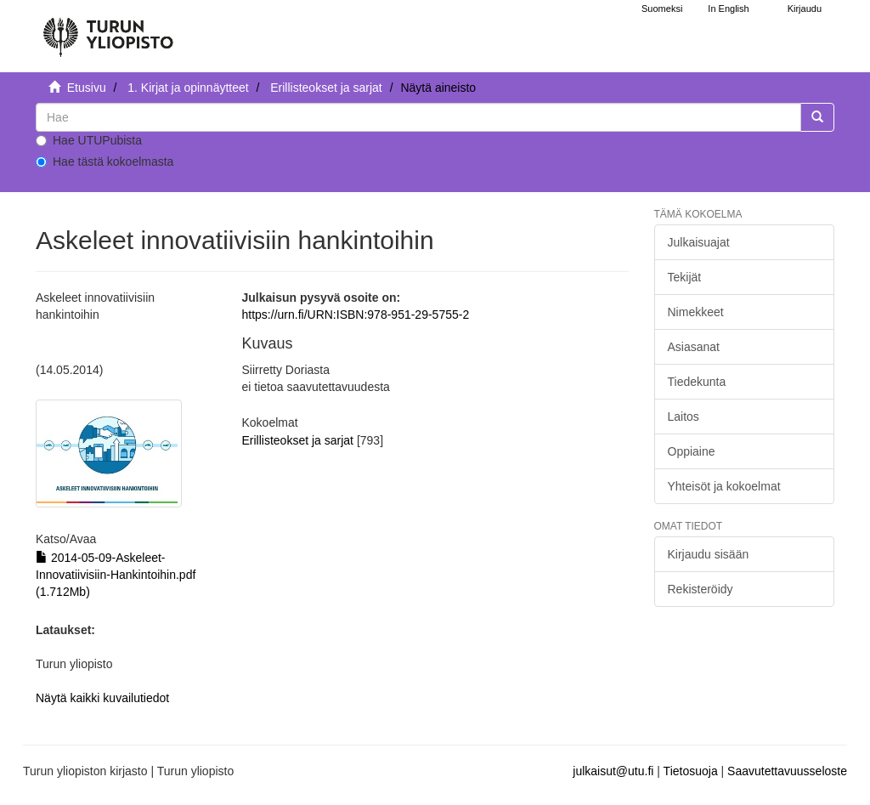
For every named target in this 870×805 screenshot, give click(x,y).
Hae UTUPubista (89, 140)
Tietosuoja (691, 771)
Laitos (683, 416)
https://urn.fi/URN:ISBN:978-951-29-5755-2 (356, 314)
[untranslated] (418, 117)
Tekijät (685, 277)
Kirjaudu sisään (708, 554)
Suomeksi (661, 8)
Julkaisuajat (699, 242)
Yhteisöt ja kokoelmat (724, 486)
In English (728, 8)
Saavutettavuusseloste (787, 771)
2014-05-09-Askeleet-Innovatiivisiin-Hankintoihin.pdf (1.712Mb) (115, 574)
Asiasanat (694, 347)
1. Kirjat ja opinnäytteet (187, 87)
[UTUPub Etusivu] (108, 30)
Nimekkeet (696, 312)
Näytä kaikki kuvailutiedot (102, 698)
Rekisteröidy (700, 589)
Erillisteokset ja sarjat (326, 87)
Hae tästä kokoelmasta (104, 161)
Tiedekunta (697, 381)
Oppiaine (691, 451)
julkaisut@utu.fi (613, 771)
